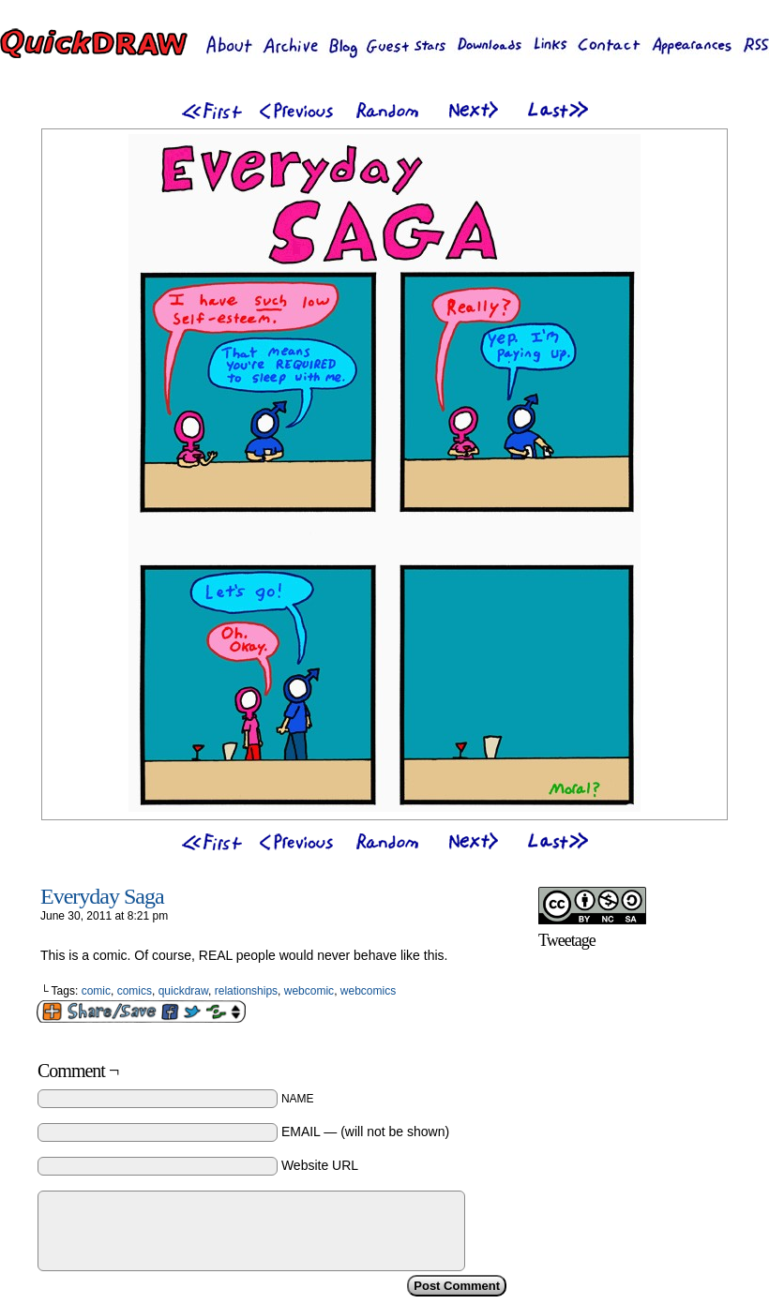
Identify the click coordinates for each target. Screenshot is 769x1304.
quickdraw (183, 990)
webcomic (309, 990)
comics (134, 990)
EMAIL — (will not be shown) (365, 1131)
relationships (246, 990)
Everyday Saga (102, 896)
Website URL (319, 1165)
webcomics (368, 990)
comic (96, 990)
